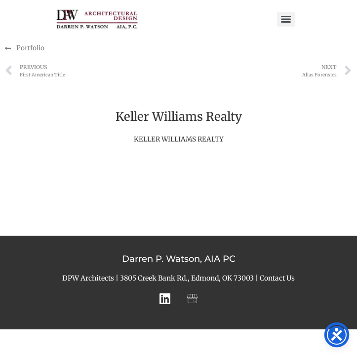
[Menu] (286, 19)
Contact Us (277, 278)
